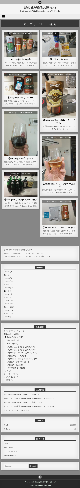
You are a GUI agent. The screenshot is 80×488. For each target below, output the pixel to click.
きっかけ (10, 371)
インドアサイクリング (13, 331)
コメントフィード (10, 451)
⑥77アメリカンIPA (59, 59)
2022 (9, 281)
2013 (9, 310)
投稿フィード (9, 447)
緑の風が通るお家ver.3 (40, 7)
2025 (8, 272)
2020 (9, 288)
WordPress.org (10, 455)
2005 (9, 317)
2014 (9, 307)
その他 (7, 380)
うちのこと (9, 377)
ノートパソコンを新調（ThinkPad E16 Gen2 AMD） (24, 398)
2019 (8, 291)
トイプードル (10, 374)
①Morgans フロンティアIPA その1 (59, 227)
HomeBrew (10, 334)
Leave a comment (26, 33)
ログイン (7, 443)
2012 (9, 313)
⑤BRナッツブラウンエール (21, 97)
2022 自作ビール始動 (21, 59)
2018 (8, 294)
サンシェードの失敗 (11, 410)
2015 (9, 304)
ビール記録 (11, 344)
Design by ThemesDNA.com (40, 485)
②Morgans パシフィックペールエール (59, 185)
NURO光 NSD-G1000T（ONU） (16, 394)
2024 (8, 275)
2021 (9, 285)
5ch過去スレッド (13, 337)
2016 (9, 301)
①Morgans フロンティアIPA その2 (20, 199)
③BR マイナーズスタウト (20, 158)
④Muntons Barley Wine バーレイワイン (59, 121)
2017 (8, 297)
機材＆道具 (11, 340)
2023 (8, 278)
